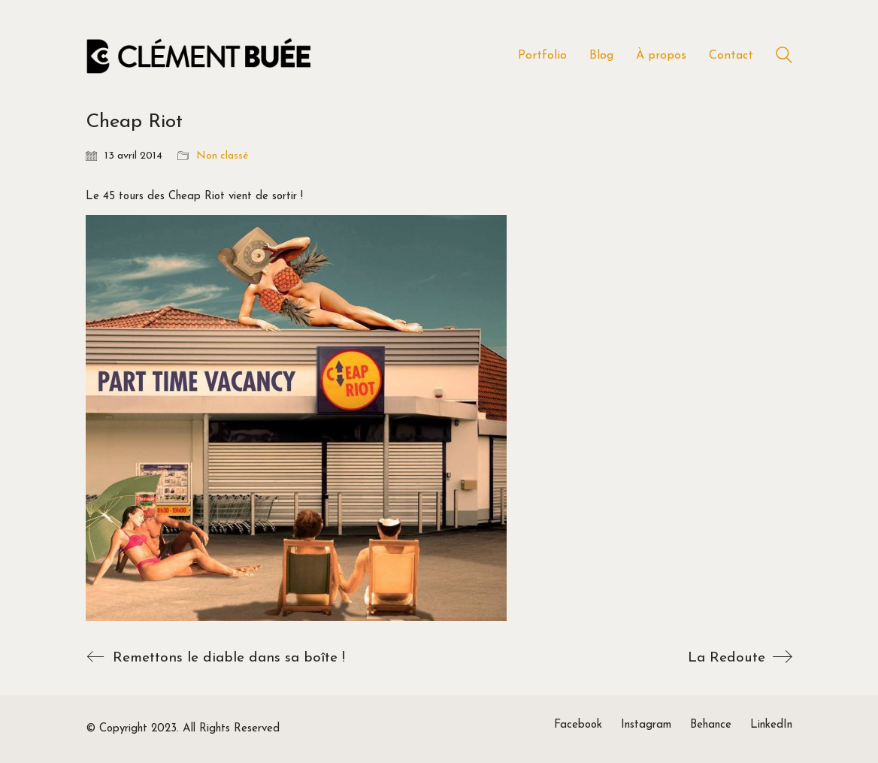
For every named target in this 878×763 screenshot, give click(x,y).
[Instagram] (646, 725)
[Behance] (710, 725)
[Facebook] (578, 725)
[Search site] (784, 57)
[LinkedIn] (771, 725)
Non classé (222, 156)
